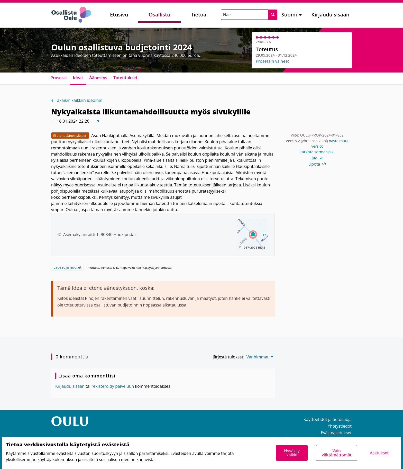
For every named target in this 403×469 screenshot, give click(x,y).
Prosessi (58, 77)
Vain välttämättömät (336, 453)
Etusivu (119, 14)
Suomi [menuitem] (289, 14)
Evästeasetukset (336, 433)
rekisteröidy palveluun (112, 386)
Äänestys (98, 77)
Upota (317, 164)
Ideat (78, 77)
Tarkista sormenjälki (317, 151)
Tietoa (198, 14)
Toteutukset (125, 77)
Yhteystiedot (340, 426)
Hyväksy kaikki (292, 453)
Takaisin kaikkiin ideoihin (76, 100)
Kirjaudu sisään (330, 14)
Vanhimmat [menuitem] (257, 357)
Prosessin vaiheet (272, 61)
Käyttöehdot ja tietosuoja (328, 419)
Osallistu (159, 14)
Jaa (317, 158)
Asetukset (379, 453)
